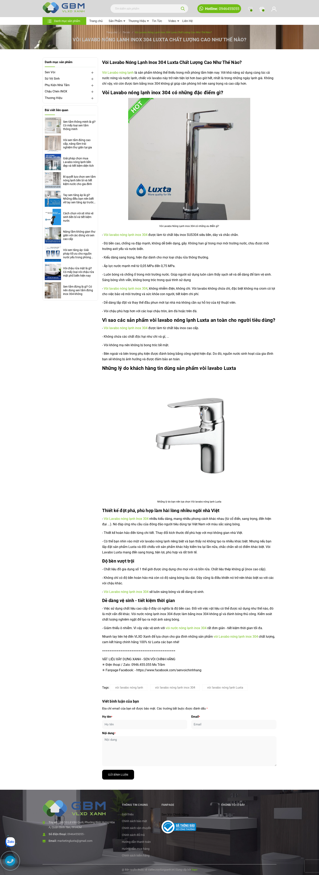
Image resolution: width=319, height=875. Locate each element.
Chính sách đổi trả (133, 835)
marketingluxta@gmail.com (74, 840)
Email (195, 716)
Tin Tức (157, 21)
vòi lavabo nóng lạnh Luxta (225, 687)
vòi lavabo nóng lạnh (129, 687)
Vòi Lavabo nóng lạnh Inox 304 (126, 519)
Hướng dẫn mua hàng (136, 848)
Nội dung (109, 733)
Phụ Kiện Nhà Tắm (57, 85)
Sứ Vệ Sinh (52, 78)
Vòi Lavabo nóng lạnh (118, 72)
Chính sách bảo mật (134, 821)
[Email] (233, 724)
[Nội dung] (189, 751)
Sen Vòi (50, 72)
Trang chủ (96, 21)
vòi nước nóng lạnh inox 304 (186, 628)
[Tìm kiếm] (183, 8)
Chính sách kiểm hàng (136, 855)
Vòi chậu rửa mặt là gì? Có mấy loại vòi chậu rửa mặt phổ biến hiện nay (78, 272)
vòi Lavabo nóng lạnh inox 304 (236, 636)
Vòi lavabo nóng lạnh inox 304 (125, 235)
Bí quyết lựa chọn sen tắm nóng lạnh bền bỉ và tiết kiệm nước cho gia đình (79, 180)
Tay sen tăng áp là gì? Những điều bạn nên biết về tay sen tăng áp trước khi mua (78, 198)
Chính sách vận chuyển (136, 828)
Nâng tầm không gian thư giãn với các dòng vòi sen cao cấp (79, 235)
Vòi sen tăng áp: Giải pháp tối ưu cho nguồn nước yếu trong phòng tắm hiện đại (77, 253)
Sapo (194, 869)
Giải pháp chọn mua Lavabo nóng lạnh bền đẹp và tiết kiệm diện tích (78, 162)
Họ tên (107, 716)
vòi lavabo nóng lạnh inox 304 (175, 687)
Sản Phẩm (115, 21)
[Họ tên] (144, 724)
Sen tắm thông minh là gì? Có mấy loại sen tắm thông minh (79, 125)
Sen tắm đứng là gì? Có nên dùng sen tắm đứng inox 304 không (78, 290)
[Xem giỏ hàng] (261, 9)
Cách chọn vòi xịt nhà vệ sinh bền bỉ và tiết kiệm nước (78, 217)
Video (172, 21)
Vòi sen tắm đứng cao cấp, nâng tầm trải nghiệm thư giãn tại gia (77, 143)
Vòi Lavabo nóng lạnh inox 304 (126, 592)
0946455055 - (76, 834)
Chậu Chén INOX (56, 91)
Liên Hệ (187, 21)
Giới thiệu (128, 814)
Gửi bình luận (118, 774)
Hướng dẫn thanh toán (136, 841)
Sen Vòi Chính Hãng (175, 814)
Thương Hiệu (137, 21)
